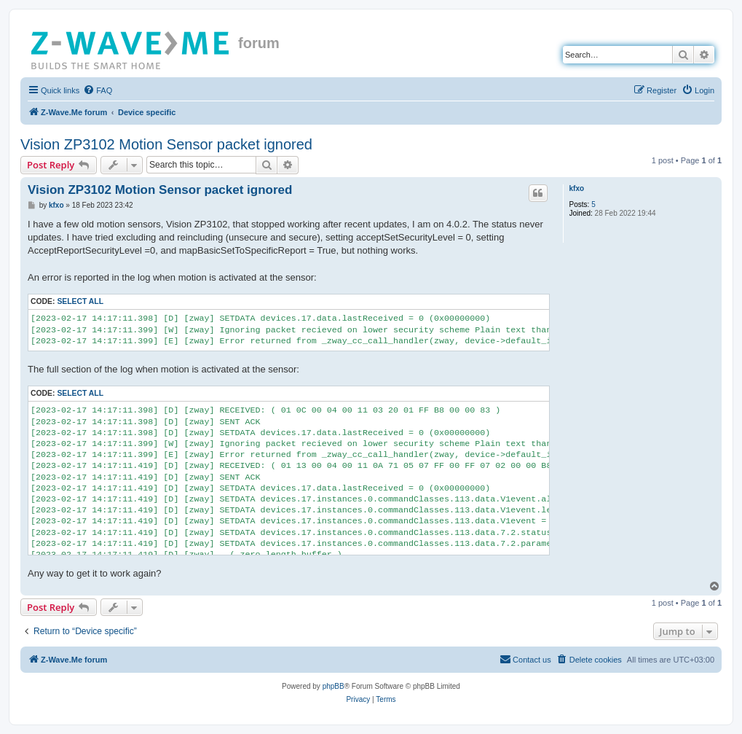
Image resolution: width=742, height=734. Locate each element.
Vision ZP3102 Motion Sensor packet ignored (166, 144)
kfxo (577, 188)
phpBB (333, 686)
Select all (80, 301)
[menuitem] (97, 90)
